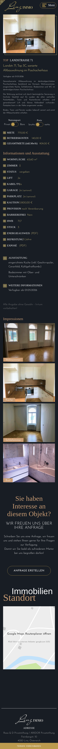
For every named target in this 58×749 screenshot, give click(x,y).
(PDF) (34, 233)
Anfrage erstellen (29, 570)
